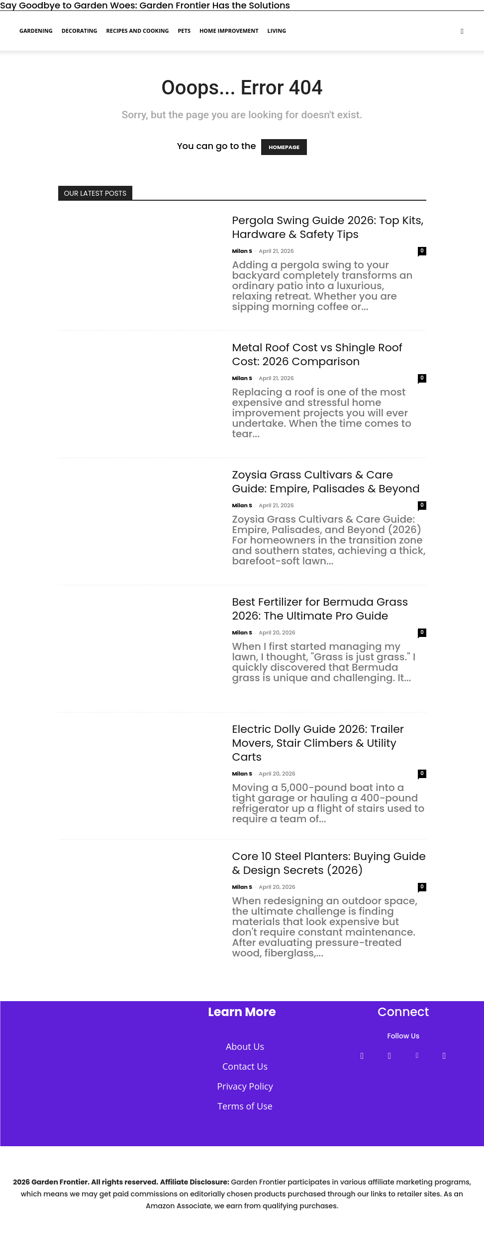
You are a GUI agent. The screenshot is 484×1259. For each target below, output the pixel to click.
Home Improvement (229, 30)
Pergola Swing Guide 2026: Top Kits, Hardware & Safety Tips (328, 227)
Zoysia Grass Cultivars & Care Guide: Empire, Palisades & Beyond (326, 481)
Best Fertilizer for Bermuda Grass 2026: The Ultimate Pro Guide (320, 609)
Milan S (242, 251)
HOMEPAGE (284, 147)
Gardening (36, 30)
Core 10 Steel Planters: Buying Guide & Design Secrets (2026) (329, 863)
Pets (184, 30)
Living (277, 30)
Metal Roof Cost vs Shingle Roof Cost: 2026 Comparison (317, 354)
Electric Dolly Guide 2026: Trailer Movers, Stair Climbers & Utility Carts (318, 743)
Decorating (79, 30)
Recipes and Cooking (137, 30)
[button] (462, 30)
